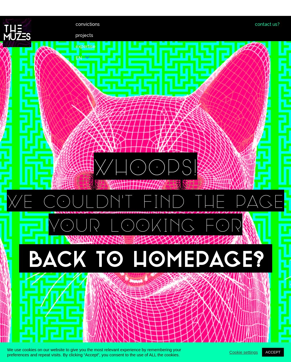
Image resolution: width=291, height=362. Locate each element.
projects (84, 35)
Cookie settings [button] (243, 352)
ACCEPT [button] (272, 352)
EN (83, 58)
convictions (88, 24)
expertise (85, 46)
